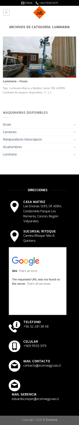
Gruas (7, 124)
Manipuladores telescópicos (22, 139)
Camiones (10, 132)
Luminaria (10, 154)
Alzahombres (12, 147)
